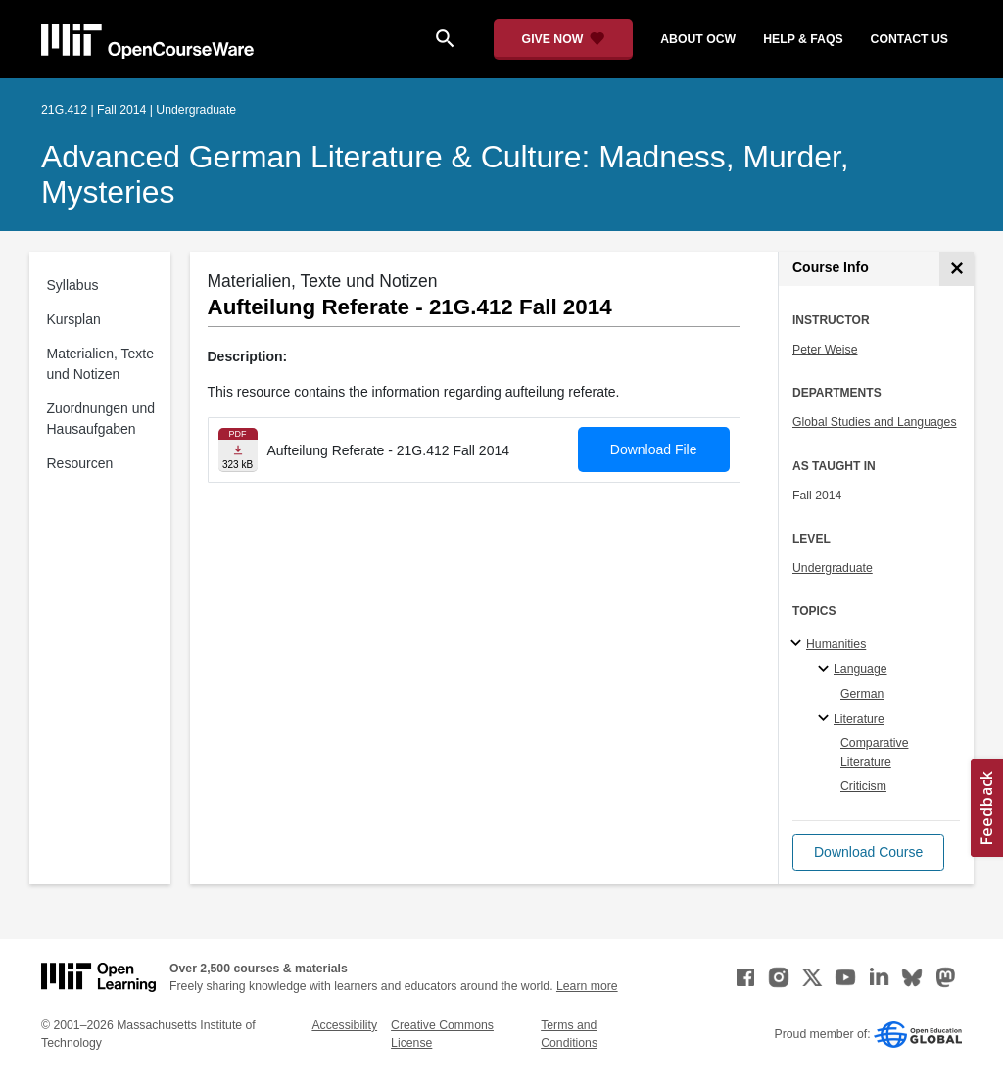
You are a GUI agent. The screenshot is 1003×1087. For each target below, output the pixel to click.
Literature (859, 719)
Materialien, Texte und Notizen (100, 364)
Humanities (836, 644)
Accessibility (344, 1025)
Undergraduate (832, 568)
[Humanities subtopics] (799, 644)
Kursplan (74, 319)
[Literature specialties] (826, 719)
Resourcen (80, 463)
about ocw (698, 39)
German (862, 694)
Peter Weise (825, 349)
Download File (653, 449)
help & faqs (802, 39)
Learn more (587, 986)
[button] (868, 852)
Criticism (863, 786)
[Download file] (238, 450)
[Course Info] (956, 269)
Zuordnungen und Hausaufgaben (101, 419)
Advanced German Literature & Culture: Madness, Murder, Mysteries (445, 174)
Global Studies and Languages (874, 422)
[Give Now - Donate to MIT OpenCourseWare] (564, 39)
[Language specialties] (826, 670)
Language (860, 669)
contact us (909, 39)
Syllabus (73, 285)
